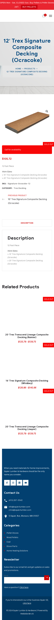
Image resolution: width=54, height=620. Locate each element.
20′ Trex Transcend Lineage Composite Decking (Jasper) (27, 428)
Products (29, 69)
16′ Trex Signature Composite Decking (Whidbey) (27, 382)
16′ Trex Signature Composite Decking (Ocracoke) (25, 175)
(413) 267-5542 (16, 500)
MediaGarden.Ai (27, 613)
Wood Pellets (12, 537)
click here (27, 603)
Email (6, 575)
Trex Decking (20, 188)
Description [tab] (27, 223)
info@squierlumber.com (19, 506)
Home (18, 69)
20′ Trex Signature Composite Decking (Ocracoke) (25, 178)
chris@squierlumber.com (20, 510)
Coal (8, 541)
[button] (46, 111)
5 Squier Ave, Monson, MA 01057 (24, 516)
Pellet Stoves (12, 533)
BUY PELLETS (29, 7)
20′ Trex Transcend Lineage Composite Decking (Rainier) (27, 336)
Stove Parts (12, 546)
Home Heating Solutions (17, 550)
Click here (24, 587)
